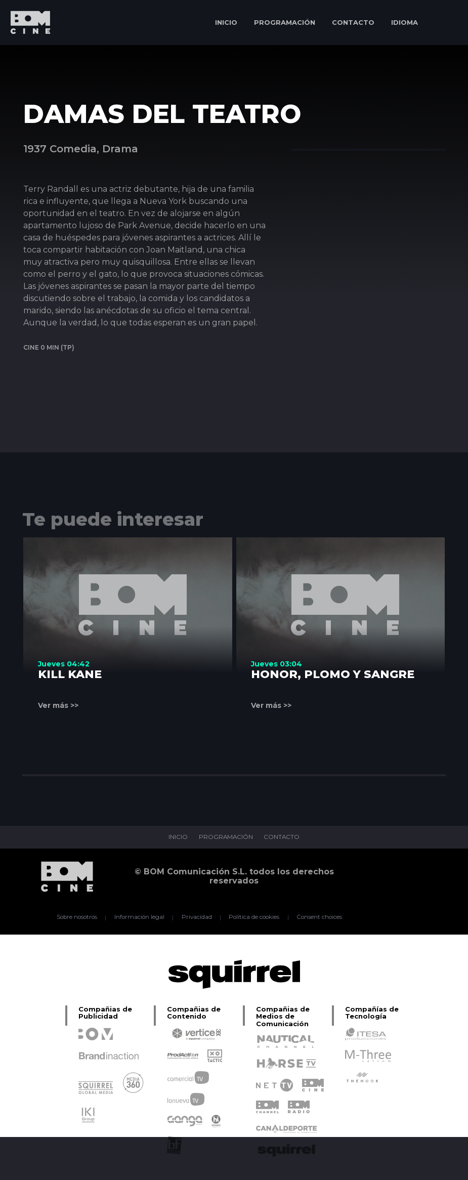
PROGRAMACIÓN (284, 22)
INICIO (226, 22)
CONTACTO (353, 22)
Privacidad (196, 917)
